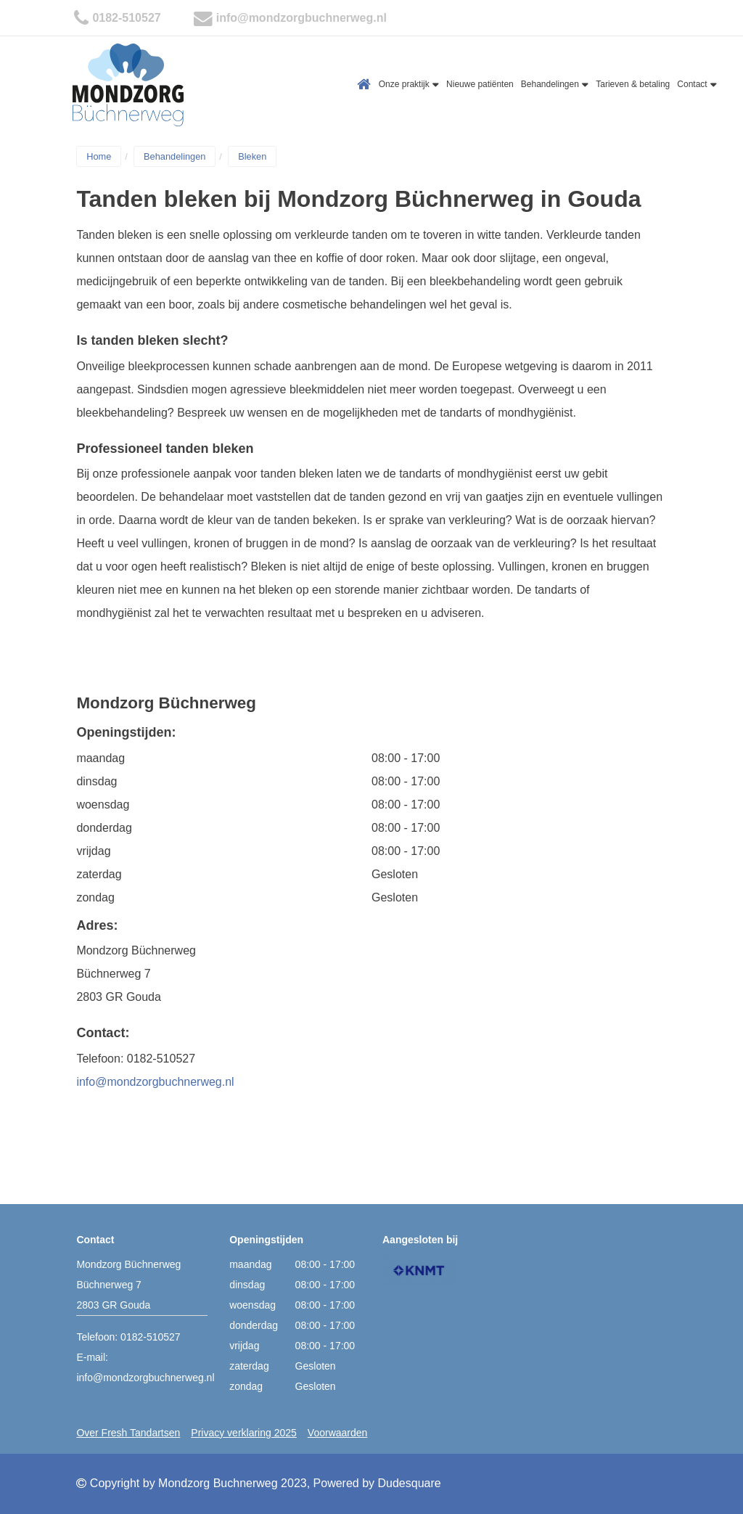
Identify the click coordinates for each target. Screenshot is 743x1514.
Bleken (252, 156)
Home (364, 84)
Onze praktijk (409, 84)
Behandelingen (554, 84)
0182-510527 (126, 18)
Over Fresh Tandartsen (128, 1433)
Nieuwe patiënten (480, 84)
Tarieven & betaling (633, 84)
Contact (697, 84)
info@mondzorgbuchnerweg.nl (301, 18)
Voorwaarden (338, 1433)
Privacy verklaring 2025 (244, 1433)
